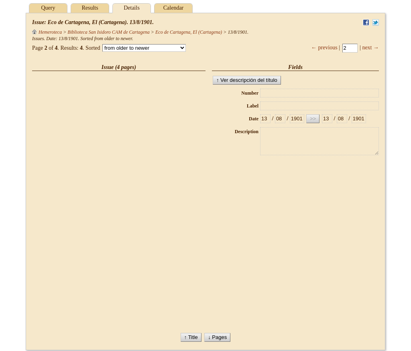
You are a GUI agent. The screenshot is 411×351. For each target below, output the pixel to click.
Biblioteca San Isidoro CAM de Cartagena (108, 32)
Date (253, 119)
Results (89, 8)
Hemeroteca (47, 32)
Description (246, 131)
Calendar (173, 8)
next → (370, 48)
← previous (324, 48)
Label (252, 106)
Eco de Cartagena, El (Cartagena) (188, 32)
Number (249, 93)
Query (48, 8)
